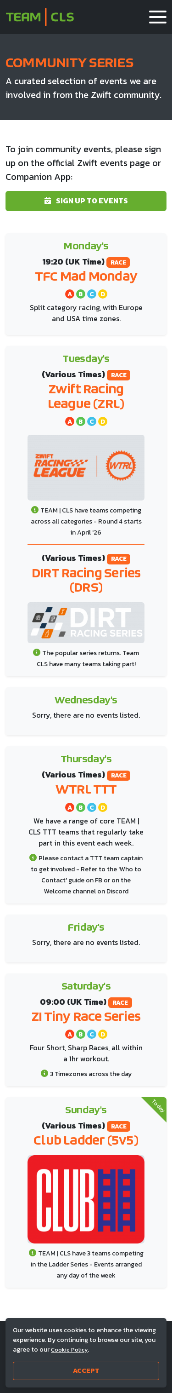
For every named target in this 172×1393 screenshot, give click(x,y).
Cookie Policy (69, 1350)
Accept (86, 1371)
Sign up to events (86, 200)
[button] (157, 17)
